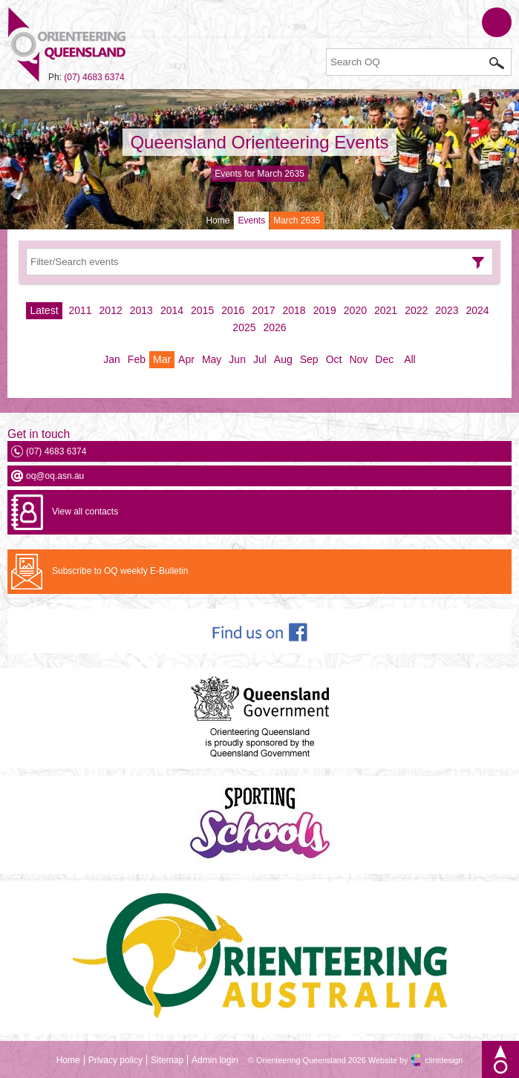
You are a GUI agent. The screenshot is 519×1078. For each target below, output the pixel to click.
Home (217, 220)
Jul (260, 359)
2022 (416, 310)
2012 (111, 310)
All (410, 359)
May (211, 359)
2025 (243, 327)
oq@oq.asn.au (55, 476)
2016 (232, 310)
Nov (358, 359)
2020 (355, 310)
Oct (334, 359)
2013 (141, 310)
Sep (309, 359)
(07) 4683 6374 (94, 77)
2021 (385, 310)
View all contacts (85, 511)
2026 (275, 327)
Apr (186, 359)
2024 (477, 310)
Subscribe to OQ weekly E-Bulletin (120, 571)
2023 (446, 310)
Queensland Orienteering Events (259, 142)
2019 (324, 310)
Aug (283, 359)
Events (251, 220)
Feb (137, 359)
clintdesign (444, 1060)
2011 (79, 310)
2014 (171, 310)
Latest (44, 310)
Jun (237, 359)
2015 (202, 310)
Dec (384, 359)
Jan (111, 359)
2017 (263, 310)
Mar (162, 359)
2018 (294, 310)
